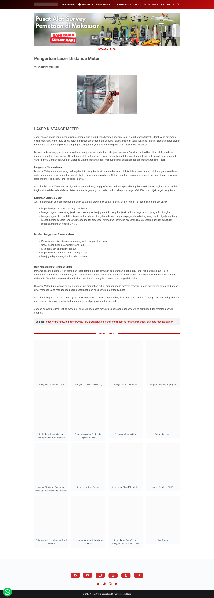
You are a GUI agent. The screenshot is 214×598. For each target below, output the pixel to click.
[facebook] (75, 575)
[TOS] (110, 583)
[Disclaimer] (98, 583)
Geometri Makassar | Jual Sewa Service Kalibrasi (110, 594)
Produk (84, 4)
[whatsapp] (113, 575)
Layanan (102, 4)
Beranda (68, 4)
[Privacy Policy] (104, 583)
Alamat (166, 4)
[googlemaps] (125, 575)
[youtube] (87, 575)
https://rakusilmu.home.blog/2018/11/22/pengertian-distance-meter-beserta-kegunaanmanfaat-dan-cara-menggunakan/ (109, 321)
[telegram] (138, 575)
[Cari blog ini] (178, 4)
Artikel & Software (126, 4)
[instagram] (100, 575)
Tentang (150, 4)
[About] (116, 583)
